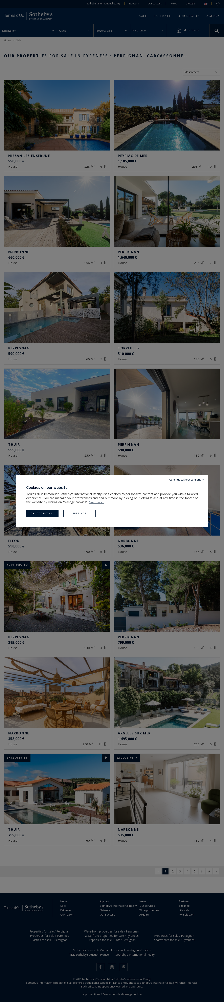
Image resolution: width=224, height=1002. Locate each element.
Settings (80, 513)
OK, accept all (42, 513)
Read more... (96, 502)
